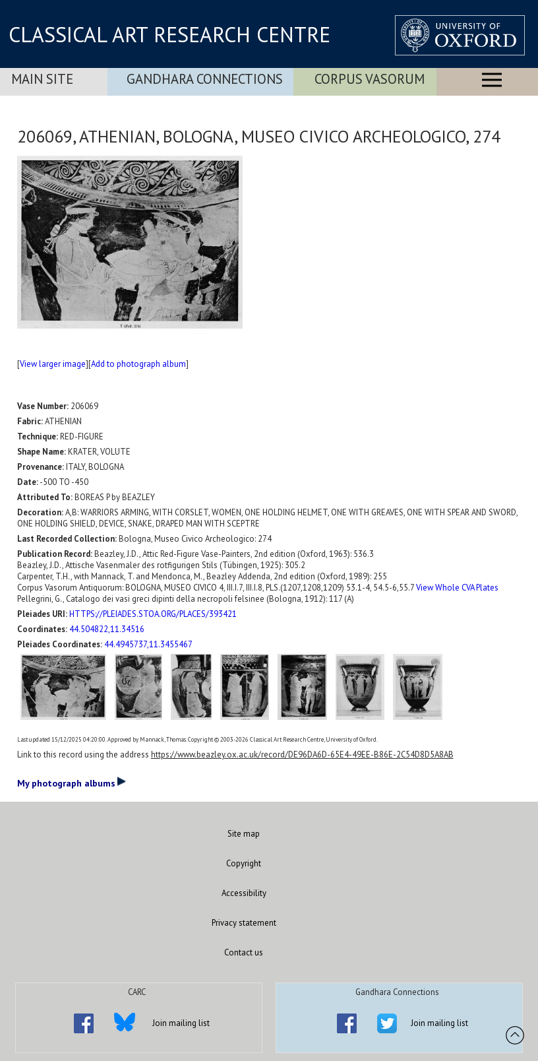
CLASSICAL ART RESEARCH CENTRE (169, 34)
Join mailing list (181, 1023)
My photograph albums (71, 782)
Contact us (243, 952)
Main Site (42, 79)
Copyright (243, 863)
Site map (243, 833)
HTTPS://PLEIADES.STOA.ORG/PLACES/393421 (153, 614)
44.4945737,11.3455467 (148, 644)
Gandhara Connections (205, 79)
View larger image (53, 364)
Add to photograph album (138, 364)
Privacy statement (244, 922)
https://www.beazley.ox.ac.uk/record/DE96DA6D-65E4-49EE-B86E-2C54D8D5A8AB (302, 754)
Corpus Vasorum (369, 79)
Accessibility (244, 893)
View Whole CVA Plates (457, 587)
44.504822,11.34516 (106, 629)
